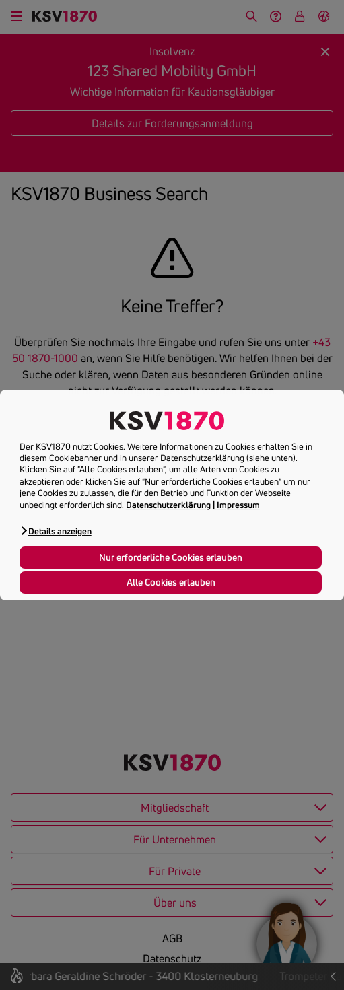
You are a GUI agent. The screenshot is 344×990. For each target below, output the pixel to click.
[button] (56, 530)
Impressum (238, 504)
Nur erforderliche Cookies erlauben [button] (170, 557)
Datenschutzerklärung (168, 504)
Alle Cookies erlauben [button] (171, 582)
